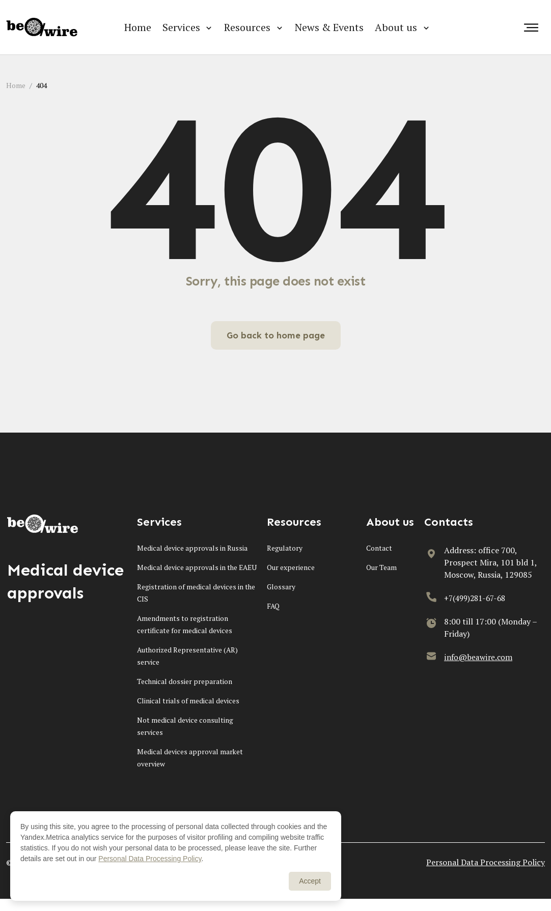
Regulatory (284, 548)
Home (137, 27)
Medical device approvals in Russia (192, 548)
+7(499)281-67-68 (477, 598)
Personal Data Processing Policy (485, 874)
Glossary (281, 586)
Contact (379, 548)
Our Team (381, 567)
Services (181, 27)
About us (396, 27)
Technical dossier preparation (185, 693)
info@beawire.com (479, 657)
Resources (247, 27)
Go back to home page (275, 335)
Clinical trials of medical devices (188, 713)
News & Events (329, 27)
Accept (310, 881)
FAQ (273, 606)
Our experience (291, 567)
